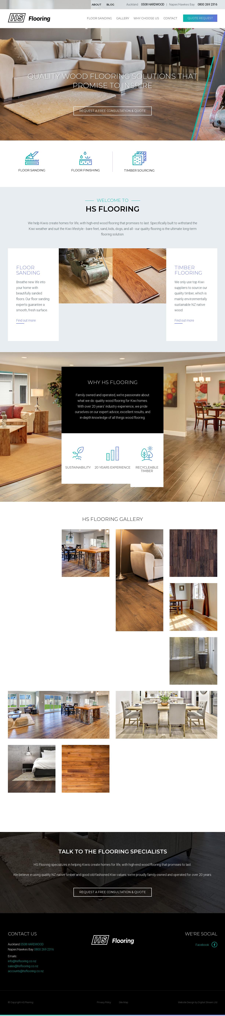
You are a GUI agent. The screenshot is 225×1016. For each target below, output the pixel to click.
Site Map (123, 1002)
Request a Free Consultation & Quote (112, 892)
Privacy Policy (104, 1002)
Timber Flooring (188, 271)
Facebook (206, 945)
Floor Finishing (85, 171)
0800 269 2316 (207, 4)
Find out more (26, 321)
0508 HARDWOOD (152, 4)
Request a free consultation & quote (112, 111)
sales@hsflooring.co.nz (23, 966)
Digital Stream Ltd (207, 1002)
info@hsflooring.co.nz (22, 961)
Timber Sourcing (139, 171)
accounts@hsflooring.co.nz (26, 971)
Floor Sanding (31, 171)
